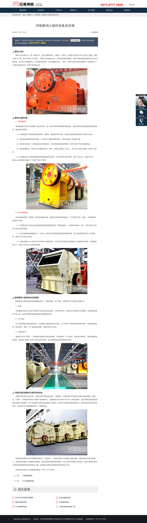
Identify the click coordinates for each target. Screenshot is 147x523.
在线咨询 (76, 40)
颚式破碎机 (22, 121)
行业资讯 (37, 15)
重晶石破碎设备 (21, 502)
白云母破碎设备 (28, 481)
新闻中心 (73, 10)
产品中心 (59, 10)
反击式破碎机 (23, 212)
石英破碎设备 (64, 502)
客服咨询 (132, 4)
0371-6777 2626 (112, 5)
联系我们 (127, 10)
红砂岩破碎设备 (65, 497)
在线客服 (141, 101)
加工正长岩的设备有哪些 (24, 497)
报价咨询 (141, 113)
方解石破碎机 (27, 475)
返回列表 (95, 32)
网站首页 (23, 10)
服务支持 (109, 10)
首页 (24, 15)
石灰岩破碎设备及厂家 (67, 506)
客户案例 (91, 10)
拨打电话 (141, 122)
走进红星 (41, 10)
